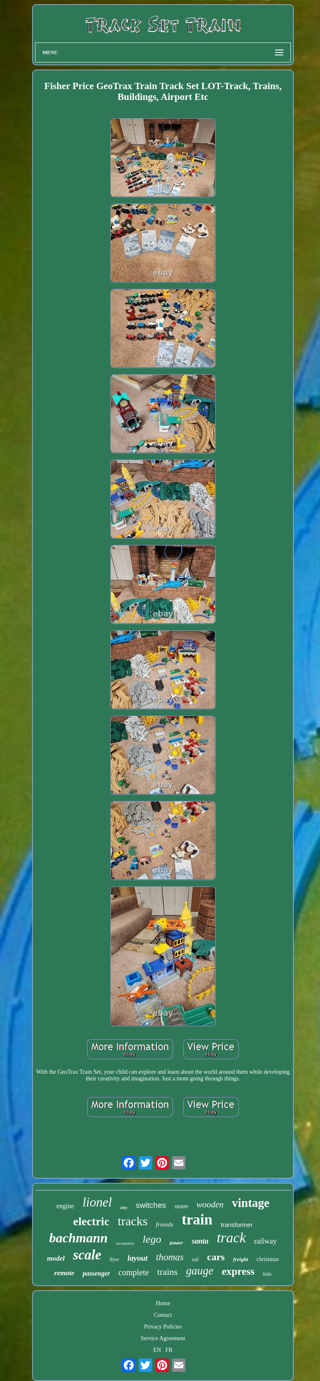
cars (216, 1257)
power (176, 1243)
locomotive (125, 1243)
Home (163, 1303)
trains (167, 1272)
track (231, 1237)
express (238, 1271)
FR (168, 1350)
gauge (199, 1270)
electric (91, 1221)
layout (138, 1258)
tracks (133, 1221)
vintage (251, 1202)
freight (240, 1259)
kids (267, 1274)
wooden (209, 1204)
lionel (97, 1202)
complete (133, 1272)
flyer (114, 1259)
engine (65, 1205)
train (197, 1220)
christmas (268, 1259)
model (56, 1258)
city (124, 1207)
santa (200, 1241)
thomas (169, 1257)
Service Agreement (163, 1338)
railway (265, 1241)
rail (195, 1259)
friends (164, 1224)
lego (151, 1239)
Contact (163, 1315)
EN (157, 1350)
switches (151, 1205)
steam (181, 1206)
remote (64, 1273)
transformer (237, 1224)
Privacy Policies (163, 1327)
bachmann (78, 1237)
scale (87, 1254)
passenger (96, 1273)
